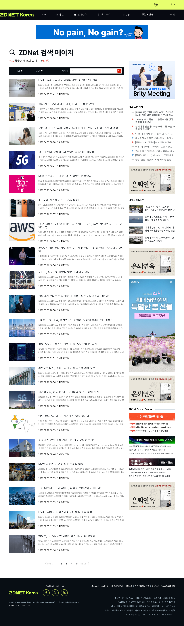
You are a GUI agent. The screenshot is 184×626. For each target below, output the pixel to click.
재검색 (65, 71)
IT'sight (127, 14)
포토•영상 (169, 14)
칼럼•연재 (147, 14)
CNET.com (14, 605)
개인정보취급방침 (142, 586)
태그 (18, 71)
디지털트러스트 (105, 14)
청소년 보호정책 (168, 586)
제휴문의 (128, 586)
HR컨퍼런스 (80, 14)
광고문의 (105, 586)
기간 (38, 71)
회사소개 (95, 586)
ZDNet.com (25, 605)
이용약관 (155, 586)
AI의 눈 (60, 14)
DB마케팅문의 (117, 586)
